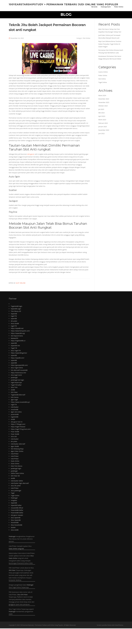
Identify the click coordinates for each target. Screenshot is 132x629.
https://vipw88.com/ (17, 358)
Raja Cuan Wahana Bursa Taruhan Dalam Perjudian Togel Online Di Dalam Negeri (109, 44)
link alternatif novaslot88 (19, 371)
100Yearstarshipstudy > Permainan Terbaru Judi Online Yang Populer (63, 4)
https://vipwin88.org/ (18, 334)
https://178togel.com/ (18, 425)
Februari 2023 (103, 124)
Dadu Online (15, 462)
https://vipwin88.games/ (19, 354)
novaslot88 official (17, 508)
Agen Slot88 (15, 447)
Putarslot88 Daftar (17, 511)
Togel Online (102, 83)
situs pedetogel (16, 491)
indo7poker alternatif (18, 444)
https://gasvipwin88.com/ (19, 366)
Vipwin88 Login (16, 309)
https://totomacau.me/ (18, 373)
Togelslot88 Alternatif (18, 395)
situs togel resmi (16, 376)
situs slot (14, 437)
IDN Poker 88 (15, 476)
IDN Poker (14, 393)
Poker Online (118, 7)
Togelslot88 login (16, 307)
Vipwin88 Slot (15, 346)
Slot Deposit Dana (17, 336)
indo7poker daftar (17, 481)
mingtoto (14, 501)
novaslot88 (14, 410)
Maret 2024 (102, 96)
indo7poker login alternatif (20, 484)
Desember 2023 (103, 99)
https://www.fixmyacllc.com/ (20, 331)
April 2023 (101, 117)
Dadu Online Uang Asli (16, 549)
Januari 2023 (102, 127)
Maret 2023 (102, 120)
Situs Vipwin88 (16, 521)
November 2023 (103, 103)
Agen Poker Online (17, 452)
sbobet (13, 528)
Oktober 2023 (103, 106)
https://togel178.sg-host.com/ (21, 430)
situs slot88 (14, 530)
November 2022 (103, 131)
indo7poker (15, 408)
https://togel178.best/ (18, 427)
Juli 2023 (101, 110)
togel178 (14, 317)
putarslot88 (15, 415)
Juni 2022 (101, 134)
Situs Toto (14, 388)
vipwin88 (14, 319)
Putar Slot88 (15, 432)
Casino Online (103, 73)
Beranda (94, 7)
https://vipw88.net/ (17, 329)
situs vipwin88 (15, 518)
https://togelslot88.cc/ (18, 341)
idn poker (14, 322)
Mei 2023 (101, 113)
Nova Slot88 (15, 324)
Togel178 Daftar (16, 385)
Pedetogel (14, 499)
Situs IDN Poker (22, 595)
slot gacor (30, 155)
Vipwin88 (14, 314)
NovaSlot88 (14, 523)
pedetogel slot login (17, 381)
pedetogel (14, 378)
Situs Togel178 (16, 351)
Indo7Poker (15, 454)
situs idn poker (16, 486)
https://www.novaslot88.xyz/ (20, 403)
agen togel (14, 400)
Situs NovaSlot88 (16, 526)
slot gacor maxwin (17, 516)
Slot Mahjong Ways (17, 449)
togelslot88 (14, 417)
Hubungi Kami (106, 7)
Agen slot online (16, 412)
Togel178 (14, 349)
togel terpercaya (16, 383)
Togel (12, 494)
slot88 (13, 390)
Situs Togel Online (17, 368)
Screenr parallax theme (104, 626)
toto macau (14, 398)
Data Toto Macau (16, 466)
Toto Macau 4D (16, 312)
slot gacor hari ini (16, 422)
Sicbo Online (15, 464)
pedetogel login (16, 469)
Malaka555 (14, 339)
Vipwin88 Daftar (16, 506)
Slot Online (86, 39)
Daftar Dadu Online (17, 474)
